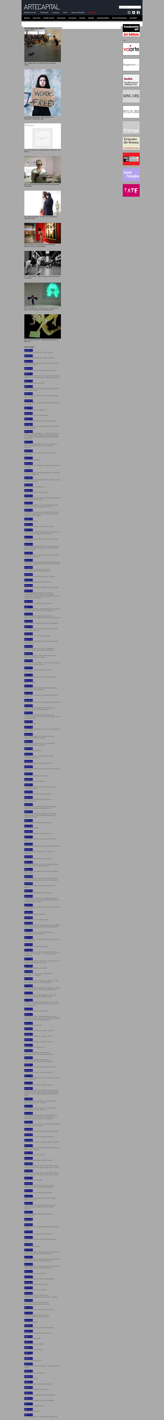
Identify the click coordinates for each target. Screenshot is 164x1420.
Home (65, 12)
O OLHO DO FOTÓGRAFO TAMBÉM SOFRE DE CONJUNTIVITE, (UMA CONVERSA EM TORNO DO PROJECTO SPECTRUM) (42, 898)
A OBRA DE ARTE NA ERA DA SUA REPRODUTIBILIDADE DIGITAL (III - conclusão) (40, 1295)
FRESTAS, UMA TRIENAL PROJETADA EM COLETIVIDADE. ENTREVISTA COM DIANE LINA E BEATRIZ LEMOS (42, 715)
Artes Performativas (119, 18)
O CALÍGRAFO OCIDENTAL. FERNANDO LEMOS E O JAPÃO (42, 465)
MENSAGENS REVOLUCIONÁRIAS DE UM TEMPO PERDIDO (42, 768)
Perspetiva (73, 18)
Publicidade (44, 12)
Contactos (55, 12)
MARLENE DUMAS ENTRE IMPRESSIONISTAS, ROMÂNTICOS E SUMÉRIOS (40, 687)
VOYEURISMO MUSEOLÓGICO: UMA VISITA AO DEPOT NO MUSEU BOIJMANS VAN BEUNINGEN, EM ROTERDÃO (41, 546)
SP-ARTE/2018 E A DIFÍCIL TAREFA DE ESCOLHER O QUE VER (41, 907)
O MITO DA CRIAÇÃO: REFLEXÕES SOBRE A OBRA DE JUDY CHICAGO (42, 479)
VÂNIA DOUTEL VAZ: (41, 426)
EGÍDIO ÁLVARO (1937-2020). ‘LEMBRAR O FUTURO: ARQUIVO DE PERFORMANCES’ (39, 648)
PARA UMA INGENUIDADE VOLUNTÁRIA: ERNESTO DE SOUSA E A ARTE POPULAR (39, 1185)
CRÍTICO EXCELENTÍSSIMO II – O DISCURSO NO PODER (41, 1365)
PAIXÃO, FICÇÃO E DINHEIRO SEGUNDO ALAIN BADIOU (41, 1226)
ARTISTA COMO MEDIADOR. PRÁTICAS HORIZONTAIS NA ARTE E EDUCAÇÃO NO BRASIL (42, 616)
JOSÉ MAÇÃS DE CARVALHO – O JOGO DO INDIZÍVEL (39, 851)
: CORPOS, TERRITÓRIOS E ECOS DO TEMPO (41, 402)
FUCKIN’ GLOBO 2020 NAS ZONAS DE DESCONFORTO (37, 799)
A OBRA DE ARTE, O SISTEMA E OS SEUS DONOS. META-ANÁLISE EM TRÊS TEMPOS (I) (41, 1266)
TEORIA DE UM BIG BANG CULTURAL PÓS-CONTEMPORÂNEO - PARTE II (39, 743)
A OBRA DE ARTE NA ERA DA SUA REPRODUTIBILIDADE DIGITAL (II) (36, 1302)
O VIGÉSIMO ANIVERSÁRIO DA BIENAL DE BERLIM (39, 885)
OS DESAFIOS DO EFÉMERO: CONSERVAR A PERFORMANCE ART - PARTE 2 (40, 1100)
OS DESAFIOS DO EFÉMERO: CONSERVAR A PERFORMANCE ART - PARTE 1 (40, 1108)
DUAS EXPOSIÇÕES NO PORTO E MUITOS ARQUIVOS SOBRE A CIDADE (39, 736)
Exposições (61, 18)
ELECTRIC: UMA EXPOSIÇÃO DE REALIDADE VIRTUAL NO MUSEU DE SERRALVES (40, 806)
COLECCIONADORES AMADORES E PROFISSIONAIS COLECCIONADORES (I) (38, 1059)
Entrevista (37, 18)
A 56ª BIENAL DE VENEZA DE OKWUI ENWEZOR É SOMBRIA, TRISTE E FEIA (42, 1124)
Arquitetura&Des (103, 18)
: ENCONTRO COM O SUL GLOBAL (41, 395)
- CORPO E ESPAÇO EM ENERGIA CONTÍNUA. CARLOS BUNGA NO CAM (41, 375)
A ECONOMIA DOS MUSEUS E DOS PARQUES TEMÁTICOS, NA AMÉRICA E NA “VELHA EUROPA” (40, 1205)
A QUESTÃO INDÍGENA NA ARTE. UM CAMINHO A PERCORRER (42, 729)
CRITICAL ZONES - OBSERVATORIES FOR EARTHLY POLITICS (39, 756)
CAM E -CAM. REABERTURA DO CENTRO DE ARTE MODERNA (42, 472)
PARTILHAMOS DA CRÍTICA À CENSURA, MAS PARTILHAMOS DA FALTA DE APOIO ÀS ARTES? (41, 878)
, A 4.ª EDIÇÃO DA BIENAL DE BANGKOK (40, 452)
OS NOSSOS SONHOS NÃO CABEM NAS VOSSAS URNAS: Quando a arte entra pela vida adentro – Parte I (41, 1172)
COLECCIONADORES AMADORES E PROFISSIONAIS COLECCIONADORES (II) (39, 1052)
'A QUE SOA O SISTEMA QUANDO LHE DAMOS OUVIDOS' (41, 695)
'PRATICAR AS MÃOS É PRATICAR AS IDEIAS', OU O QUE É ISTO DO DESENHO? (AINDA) (41, 531)
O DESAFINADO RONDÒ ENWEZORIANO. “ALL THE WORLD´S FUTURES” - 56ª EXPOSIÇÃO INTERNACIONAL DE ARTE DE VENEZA (41, 1115)
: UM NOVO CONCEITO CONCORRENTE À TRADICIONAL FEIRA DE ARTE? (41, 960)
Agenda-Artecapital (78, 12)
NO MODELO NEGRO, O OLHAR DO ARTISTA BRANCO (40, 838)
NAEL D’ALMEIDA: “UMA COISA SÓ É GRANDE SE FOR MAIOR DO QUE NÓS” (42, 497)
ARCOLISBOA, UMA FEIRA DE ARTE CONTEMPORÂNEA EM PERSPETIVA (37, 569)
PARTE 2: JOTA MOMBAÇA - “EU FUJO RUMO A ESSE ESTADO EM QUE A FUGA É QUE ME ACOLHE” (41, 444)
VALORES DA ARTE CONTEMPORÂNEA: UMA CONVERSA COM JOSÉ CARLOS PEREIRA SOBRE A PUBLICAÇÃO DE (42, 1017)
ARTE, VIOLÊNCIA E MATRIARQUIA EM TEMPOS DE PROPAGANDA (41, 388)
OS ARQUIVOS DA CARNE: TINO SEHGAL (39, 932)
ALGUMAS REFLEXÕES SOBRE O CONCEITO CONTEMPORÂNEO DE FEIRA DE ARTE (40, 994)
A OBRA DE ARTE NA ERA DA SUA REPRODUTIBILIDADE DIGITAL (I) (36, 1315)
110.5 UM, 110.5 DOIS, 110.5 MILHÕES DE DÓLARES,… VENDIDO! (38, 973)
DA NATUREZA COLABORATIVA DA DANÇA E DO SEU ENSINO (41, 939)
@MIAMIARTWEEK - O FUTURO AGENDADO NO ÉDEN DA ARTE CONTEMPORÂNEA (41, 864)
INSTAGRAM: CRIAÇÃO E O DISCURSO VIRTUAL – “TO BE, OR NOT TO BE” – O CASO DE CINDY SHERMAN (42, 952)
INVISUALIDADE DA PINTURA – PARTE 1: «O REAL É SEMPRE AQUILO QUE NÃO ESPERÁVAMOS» (42, 987)
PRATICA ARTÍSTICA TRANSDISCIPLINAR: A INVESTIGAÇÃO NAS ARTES (40, 655)
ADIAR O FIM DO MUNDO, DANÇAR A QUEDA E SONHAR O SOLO (41, 363)
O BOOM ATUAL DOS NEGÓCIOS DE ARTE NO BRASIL (40, 1239)
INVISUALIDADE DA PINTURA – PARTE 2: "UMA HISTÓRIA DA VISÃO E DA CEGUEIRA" (41, 980)
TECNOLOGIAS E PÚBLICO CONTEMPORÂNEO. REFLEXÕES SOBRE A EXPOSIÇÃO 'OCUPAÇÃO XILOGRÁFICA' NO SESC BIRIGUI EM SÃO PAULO (42, 594)
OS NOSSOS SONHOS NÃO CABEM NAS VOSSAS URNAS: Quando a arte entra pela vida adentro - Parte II (41, 1165)
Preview (82, 18)
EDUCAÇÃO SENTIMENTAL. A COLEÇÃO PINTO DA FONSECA (41, 871)
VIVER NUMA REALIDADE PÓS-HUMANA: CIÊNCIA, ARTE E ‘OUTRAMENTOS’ (39, 707)
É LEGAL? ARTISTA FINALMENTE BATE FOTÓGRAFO (38, 1214)
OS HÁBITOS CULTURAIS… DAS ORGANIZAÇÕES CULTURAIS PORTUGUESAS (42, 662)
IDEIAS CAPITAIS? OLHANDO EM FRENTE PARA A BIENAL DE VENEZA (42, 1147)
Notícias (27, 18)
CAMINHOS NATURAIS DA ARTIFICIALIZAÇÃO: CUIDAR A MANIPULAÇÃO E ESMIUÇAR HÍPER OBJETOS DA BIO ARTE (41, 512)
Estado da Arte (48, 18)
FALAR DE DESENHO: (42, 608)
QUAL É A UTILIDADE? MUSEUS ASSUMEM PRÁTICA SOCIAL (39, 1198)
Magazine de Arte (30, 12)
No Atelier (133, 18)
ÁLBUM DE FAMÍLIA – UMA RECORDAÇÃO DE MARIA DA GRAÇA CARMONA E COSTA (41, 504)
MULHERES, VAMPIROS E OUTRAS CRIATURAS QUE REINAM (41, 641)
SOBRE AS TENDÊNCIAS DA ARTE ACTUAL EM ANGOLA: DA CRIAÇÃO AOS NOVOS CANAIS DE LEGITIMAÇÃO (41, 1002)
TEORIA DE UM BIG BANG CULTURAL (39, 786)
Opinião (91, 18)
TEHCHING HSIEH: (41, 555)
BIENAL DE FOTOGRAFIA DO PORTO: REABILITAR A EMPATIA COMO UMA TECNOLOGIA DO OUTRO (42, 562)
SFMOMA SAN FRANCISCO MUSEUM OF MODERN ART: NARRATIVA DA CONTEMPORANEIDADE (42, 925)
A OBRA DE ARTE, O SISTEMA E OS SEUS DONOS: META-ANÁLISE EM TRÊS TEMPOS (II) (41, 1259)
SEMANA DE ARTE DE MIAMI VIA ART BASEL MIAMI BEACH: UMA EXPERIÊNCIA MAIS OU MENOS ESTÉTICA (40, 814)
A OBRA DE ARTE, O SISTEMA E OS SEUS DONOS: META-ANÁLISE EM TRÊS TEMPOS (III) (41, 1251)
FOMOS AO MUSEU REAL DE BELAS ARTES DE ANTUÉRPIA (41, 539)
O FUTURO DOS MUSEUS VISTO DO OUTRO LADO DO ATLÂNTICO (42, 1077)
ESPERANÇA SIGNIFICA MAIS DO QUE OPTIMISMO (38, 669)
